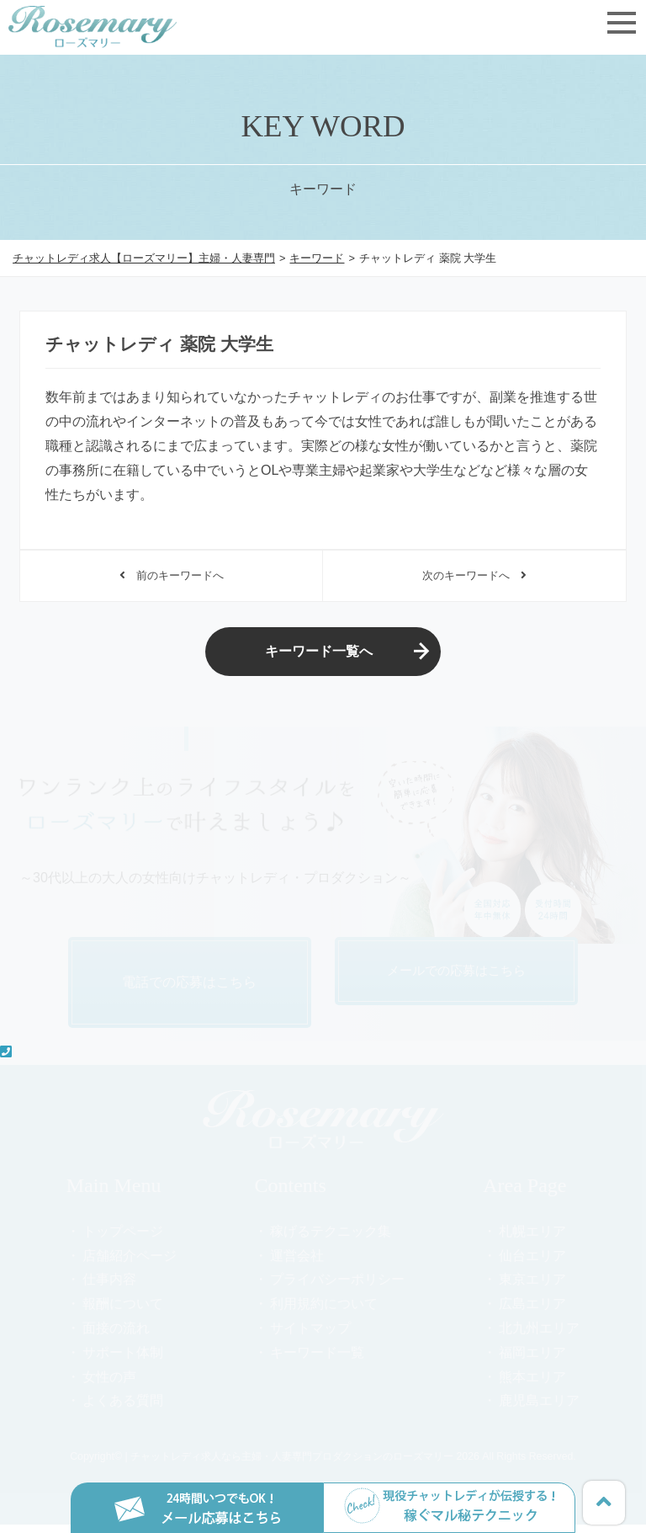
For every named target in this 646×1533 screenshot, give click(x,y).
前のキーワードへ (171, 577)
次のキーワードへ (474, 577)
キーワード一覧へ (318, 657)
